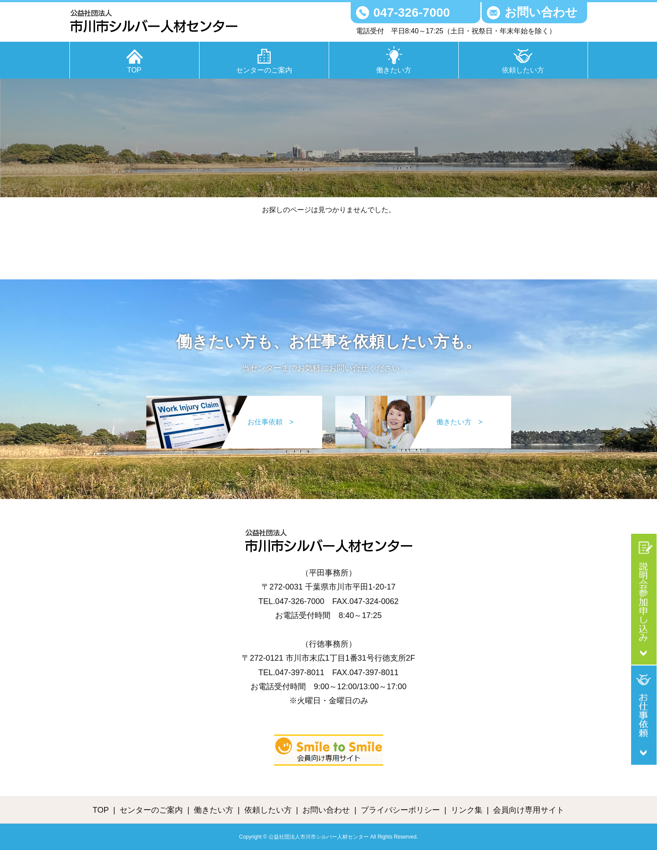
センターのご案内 (264, 70)
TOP (134, 70)
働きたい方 (393, 70)
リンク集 (467, 810)
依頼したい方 (523, 70)
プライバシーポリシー (400, 810)
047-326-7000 (412, 12)
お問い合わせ (541, 12)
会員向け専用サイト (528, 810)
